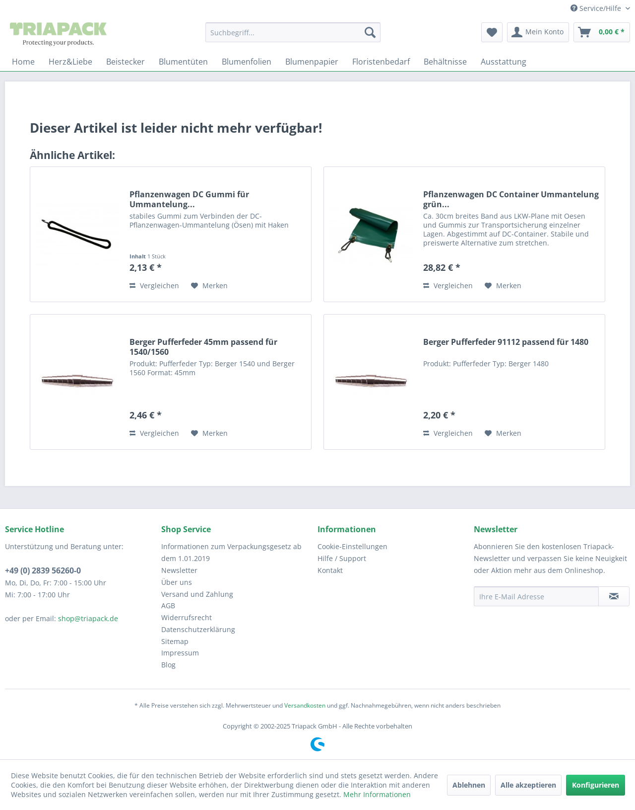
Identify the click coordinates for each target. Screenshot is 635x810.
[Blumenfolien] (246, 61)
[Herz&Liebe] (70, 61)
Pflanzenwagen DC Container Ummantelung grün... (511, 199)
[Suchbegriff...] (293, 32)
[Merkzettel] (492, 32)
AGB (168, 605)
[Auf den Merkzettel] (209, 286)
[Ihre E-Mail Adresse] (536, 596)
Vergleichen (154, 285)
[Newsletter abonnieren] (614, 596)
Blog (168, 664)
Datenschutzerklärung (198, 629)
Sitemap (175, 641)
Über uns (176, 582)
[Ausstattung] (503, 61)
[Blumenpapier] (311, 61)
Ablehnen (468, 785)
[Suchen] (370, 32)
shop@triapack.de (88, 618)
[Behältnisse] (445, 61)
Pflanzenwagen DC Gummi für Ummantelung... (189, 199)
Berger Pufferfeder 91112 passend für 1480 (505, 342)
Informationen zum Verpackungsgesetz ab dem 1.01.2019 (231, 552)
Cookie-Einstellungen (352, 546)
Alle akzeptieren (528, 785)
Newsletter (179, 570)
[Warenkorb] (601, 32)
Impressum (180, 652)
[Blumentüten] (183, 61)
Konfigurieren (595, 785)
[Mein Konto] (538, 32)
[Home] (23, 61)
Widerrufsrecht (186, 617)
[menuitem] (293, 32)
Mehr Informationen (377, 794)
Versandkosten (304, 705)
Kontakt (330, 570)
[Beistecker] (125, 61)
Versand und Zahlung (197, 594)
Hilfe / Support (342, 558)
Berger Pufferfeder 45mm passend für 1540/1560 (203, 347)
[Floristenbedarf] (381, 61)
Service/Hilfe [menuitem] (597, 8)
